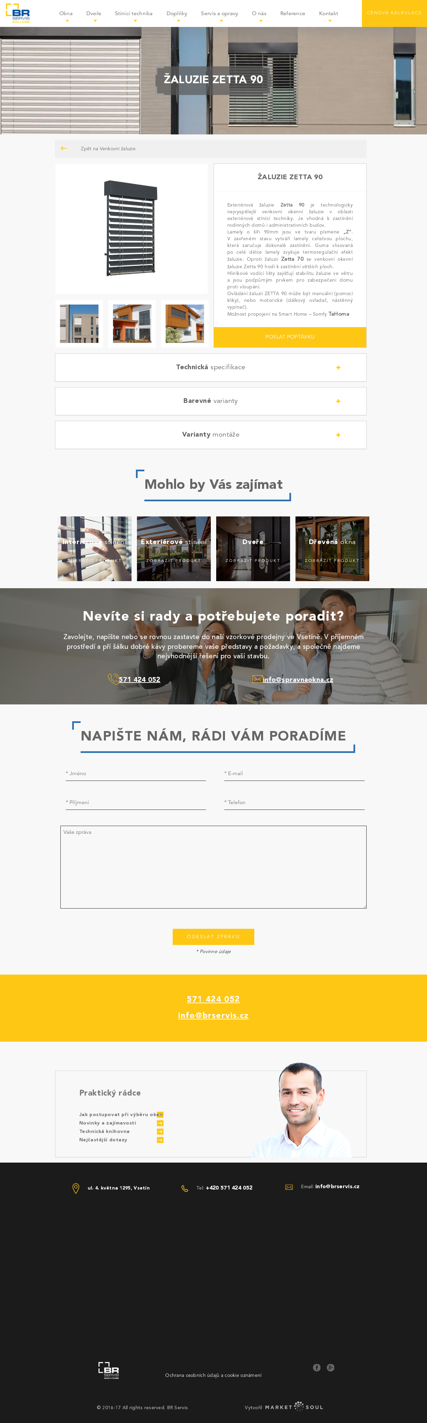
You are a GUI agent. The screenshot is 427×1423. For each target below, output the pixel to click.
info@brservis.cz (213, 1016)
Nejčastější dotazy (103, 1140)
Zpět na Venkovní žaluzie (95, 148)
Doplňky (180, 18)
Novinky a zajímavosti (107, 1123)
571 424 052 (213, 1000)
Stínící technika (137, 18)
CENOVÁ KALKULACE (394, 13)
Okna (69, 18)
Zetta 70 (292, 259)
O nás (262, 18)
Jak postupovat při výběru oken (121, 1114)
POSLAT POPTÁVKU (290, 337)
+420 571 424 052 (229, 1188)
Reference (293, 14)
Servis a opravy (223, 18)
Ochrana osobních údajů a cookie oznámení (213, 1375)
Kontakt (328, 14)
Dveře (97, 18)
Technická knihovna (104, 1131)
